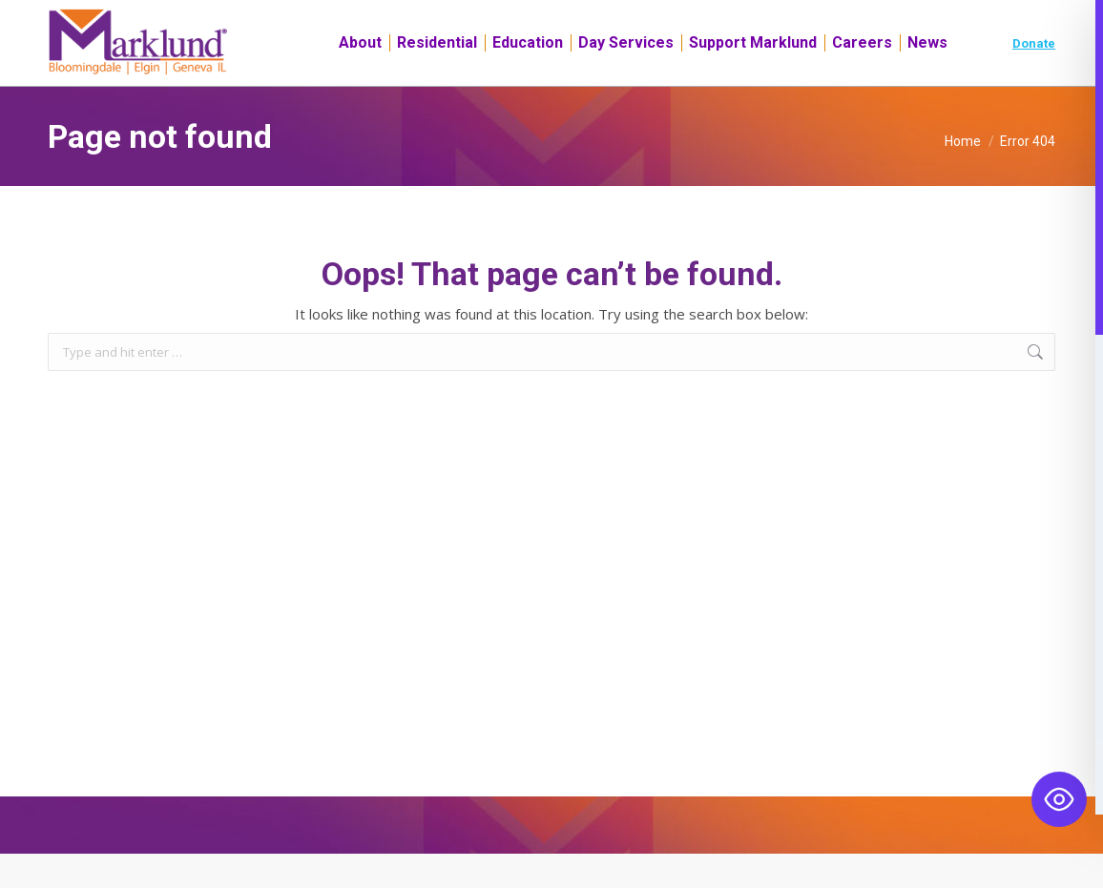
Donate (1033, 78)
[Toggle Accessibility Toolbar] (1059, 799)
